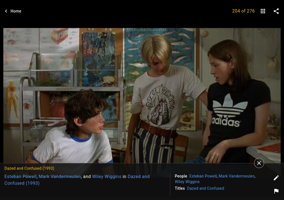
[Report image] (276, 191)
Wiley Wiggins (106, 176)
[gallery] (263, 11)
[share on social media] (276, 11)
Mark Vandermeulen (60, 176)
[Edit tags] (276, 177)
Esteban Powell (20, 176)
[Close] (259, 163)
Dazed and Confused (205, 188)
